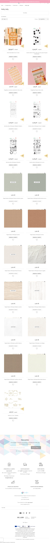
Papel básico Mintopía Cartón (13, 234)
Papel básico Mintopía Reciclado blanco (37, 379)
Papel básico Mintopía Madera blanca (36, 306)
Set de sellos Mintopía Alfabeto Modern (13, 126)
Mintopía (21, 5)
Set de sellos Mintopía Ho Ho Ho (37, 162)
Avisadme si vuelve (13, 128)
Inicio (2, 5)
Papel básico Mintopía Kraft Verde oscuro (37, 198)
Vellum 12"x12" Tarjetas (13, 415)
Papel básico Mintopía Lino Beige (37, 343)
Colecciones (15, 5)
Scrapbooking (8, 5)
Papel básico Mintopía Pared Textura (13, 270)
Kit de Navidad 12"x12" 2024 (13, 52)
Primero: (36, 19)
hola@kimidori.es (26, 504)
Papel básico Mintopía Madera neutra (13, 306)
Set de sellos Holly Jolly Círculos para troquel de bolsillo (37, 53)
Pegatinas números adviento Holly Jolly (13, 90)
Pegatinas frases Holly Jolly (37, 90)
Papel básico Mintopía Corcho (37, 234)
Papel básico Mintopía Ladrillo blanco (13, 343)
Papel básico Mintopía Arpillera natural (13, 379)
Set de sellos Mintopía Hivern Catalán (36, 126)
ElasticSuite (12, 542)
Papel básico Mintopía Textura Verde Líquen (13, 198)
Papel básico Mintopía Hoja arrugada (37, 270)
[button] (13, 59)
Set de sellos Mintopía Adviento (13, 162)
